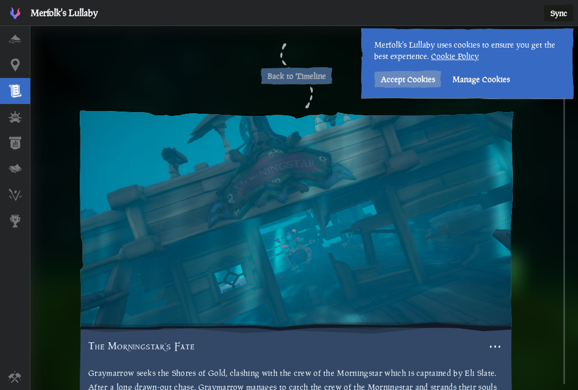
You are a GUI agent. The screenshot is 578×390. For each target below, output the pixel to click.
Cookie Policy (452, 56)
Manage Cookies (478, 79)
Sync (558, 13)
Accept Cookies (405, 79)
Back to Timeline (296, 76)
